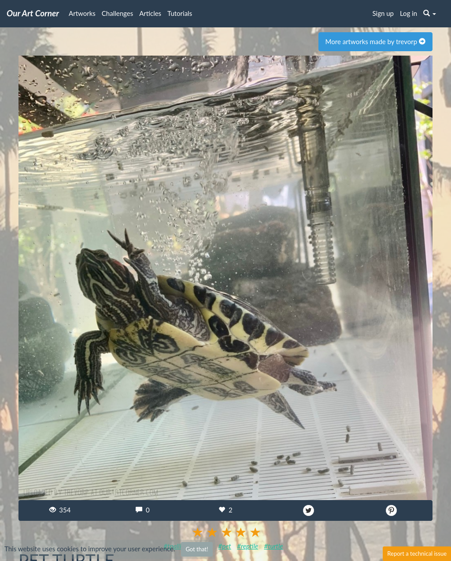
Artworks (82, 13)
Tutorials (179, 13)
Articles (150, 13)
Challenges (117, 13)
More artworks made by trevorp (375, 41)
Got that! (196, 549)
